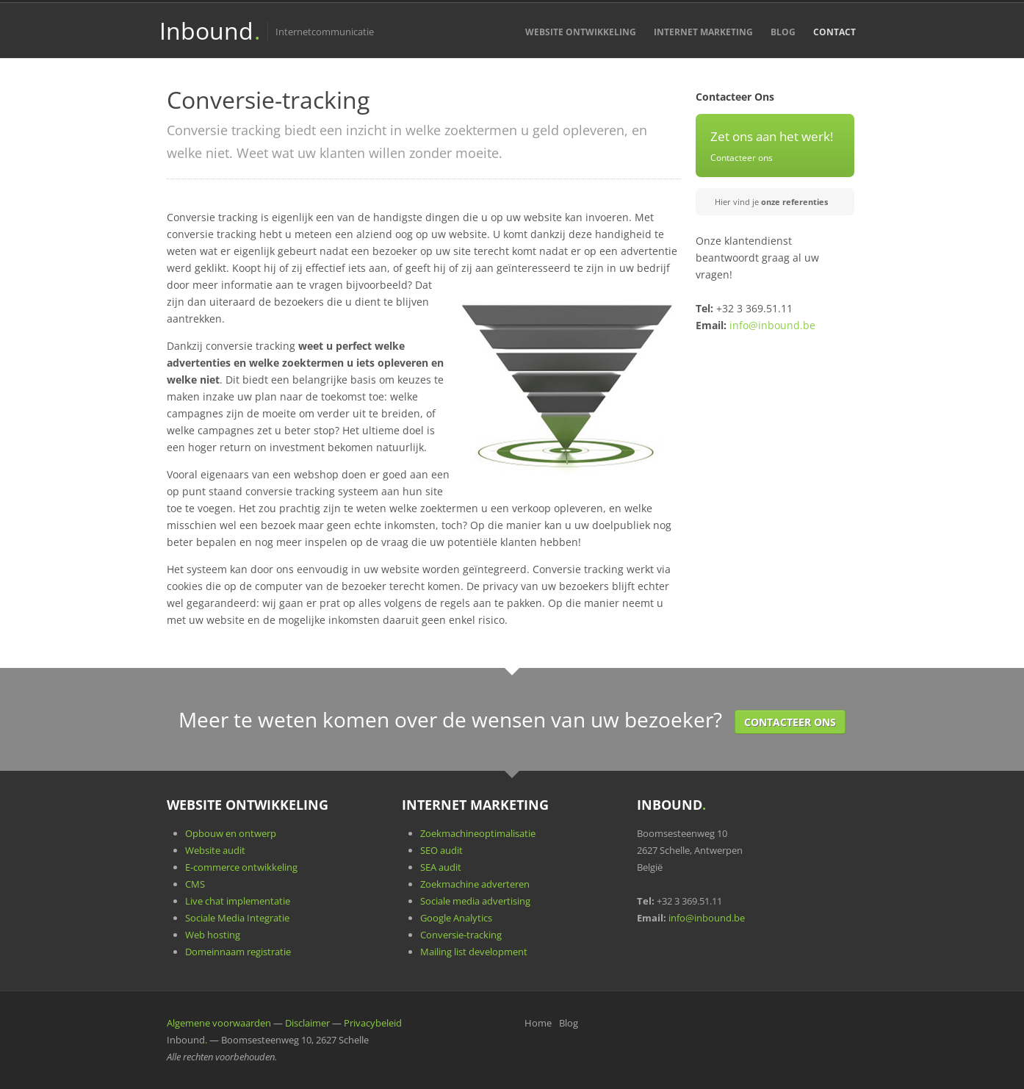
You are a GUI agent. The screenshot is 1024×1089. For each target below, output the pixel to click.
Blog (783, 32)
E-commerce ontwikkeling (241, 867)
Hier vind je (771, 201)
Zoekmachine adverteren (475, 884)
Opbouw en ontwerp (230, 833)
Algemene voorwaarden (219, 1022)
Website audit (215, 850)
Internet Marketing (703, 32)
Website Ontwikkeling (580, 32)
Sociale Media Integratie (237, 917)
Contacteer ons (741, 157)
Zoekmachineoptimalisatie (478, 833)
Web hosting (212, 934)
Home (538, 1022)
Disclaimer (307, 1022)
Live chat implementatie (237, 901)
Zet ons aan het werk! (771, 136)
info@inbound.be (772, 325)
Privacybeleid (373, 1022)
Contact (834, 32)
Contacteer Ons (790, 722)
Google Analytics (456, 917)
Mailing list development (473, 951)
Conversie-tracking (461, 934)
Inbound (209, 30)
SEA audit (440, 867)
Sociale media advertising (475, 901)
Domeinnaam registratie (238, 951)
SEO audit (441, 850)
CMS (195, 884)
